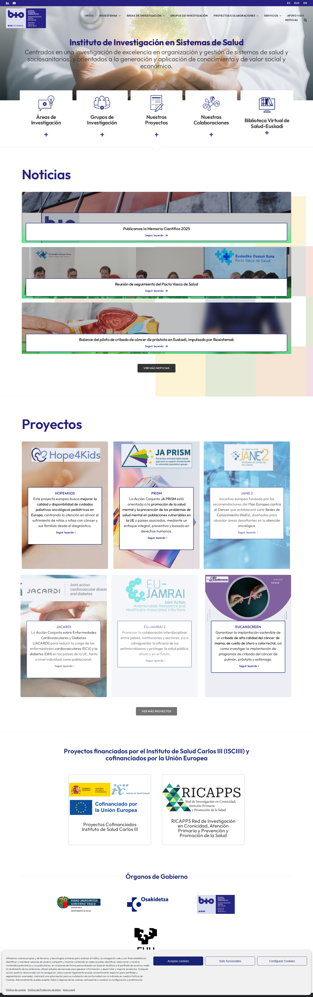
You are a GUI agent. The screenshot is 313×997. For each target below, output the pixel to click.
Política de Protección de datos (44, 989)
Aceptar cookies (178, 961)
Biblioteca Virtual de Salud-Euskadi (267, 123)
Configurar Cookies (282, 961)
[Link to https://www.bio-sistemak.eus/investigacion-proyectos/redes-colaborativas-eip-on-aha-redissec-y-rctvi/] (211, 135)
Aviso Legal (69, 989)
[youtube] (14, 3)
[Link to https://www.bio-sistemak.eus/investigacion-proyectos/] (156, 135)
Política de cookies (16, 989)
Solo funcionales (230, 961)
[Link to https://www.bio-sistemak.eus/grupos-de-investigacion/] (102, 135)
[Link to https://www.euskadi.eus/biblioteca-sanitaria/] (267, 133)
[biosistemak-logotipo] (26, 10)
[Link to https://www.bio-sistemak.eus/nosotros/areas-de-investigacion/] (46, 135)
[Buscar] (305, 20)
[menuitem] (288, 3)
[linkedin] (7, 3)
